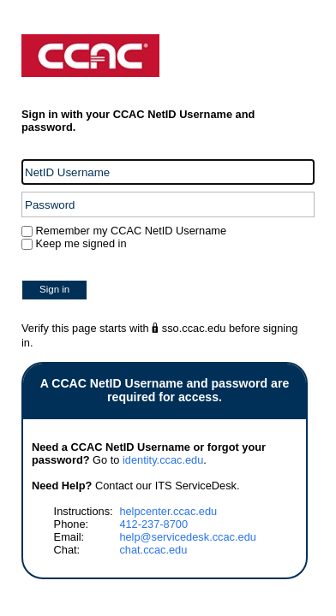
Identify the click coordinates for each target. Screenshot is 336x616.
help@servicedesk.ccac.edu (187, 536)
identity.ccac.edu (163, 459)
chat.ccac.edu (153, 549)
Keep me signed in (81, 243)
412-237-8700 (153, 524)
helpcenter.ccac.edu (168, 511)
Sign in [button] (54, 289)
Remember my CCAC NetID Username (129, 230)
